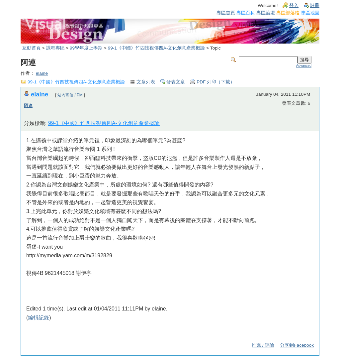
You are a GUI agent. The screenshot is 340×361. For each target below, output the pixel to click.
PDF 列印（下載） (216, 81)
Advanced (303, 65)
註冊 (314, 5)
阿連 (28, 105)
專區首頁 (225, 12)
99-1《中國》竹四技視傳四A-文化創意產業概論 (156, 48)
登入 (293, 5)
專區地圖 (310, 12)
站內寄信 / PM (70, 95)
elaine (42, 73)
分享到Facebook (297, 345)
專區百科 (245, 12)
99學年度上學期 (86, 48)
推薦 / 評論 (263, 345)
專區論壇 (265, 12)
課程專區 (55, 48)
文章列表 (145, 81)
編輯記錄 (38, 317)
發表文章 (175, 81)
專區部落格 (287, 12)
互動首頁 (31, 48)
